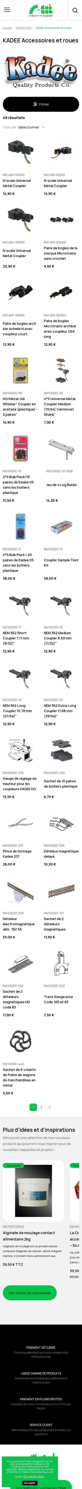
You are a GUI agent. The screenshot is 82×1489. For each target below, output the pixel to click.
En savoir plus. (34, 1476)
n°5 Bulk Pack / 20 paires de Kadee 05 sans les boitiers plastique (18, 563)
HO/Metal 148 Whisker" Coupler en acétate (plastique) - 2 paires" (20, 406)
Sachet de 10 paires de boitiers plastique (61, 784)
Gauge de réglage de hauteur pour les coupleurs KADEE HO (19, 783)
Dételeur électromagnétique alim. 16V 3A (19, 923)
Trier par (9, 127)
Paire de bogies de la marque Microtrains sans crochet (60, 253)
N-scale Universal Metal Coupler (17, 183)
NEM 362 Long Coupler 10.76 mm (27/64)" (17, 710)
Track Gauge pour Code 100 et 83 (58, 999)
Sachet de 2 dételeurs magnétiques (55, 923)
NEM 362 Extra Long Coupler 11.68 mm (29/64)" (60, 710)
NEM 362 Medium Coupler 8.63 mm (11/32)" (58, 638)
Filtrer (41, 104)
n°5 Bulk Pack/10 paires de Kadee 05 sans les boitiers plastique (18, 485)
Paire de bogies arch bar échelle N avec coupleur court (19, 328)
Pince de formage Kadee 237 (17, 854)
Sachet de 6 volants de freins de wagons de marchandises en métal (19, 1077)
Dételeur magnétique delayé (61, 854)
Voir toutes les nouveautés (30, 1293)
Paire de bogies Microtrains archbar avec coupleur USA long (60, 329)
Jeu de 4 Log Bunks (61, 484)
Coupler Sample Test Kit (61, 562)
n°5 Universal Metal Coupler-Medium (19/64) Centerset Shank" (59, 406)
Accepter (29, 1483)
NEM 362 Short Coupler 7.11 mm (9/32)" (16, 638)
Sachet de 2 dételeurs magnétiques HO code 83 (16, 999)
